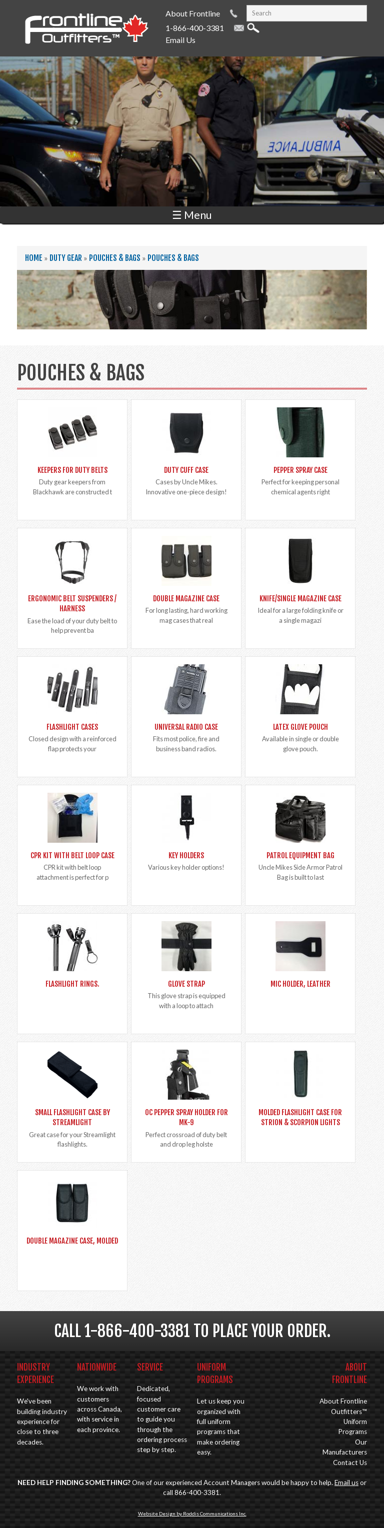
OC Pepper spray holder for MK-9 (186, 1117)
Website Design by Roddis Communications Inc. (192, 1514)
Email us (346, 1483)
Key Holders (186, 855)
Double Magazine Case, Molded (72, 1241)
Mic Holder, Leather (300, 984)
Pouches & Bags (114, 258)
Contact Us (350, 1463)
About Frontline (193, 13)
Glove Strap (186, 984)
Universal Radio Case (186, 727)
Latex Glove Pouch (300, 727)
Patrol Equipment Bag (300, 855)
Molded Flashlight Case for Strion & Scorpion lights (300, 1117)
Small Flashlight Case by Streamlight (72, 1117)
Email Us (181, 39)
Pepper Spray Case (301, 470)
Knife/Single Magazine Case (301, 598)
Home (33, 258)
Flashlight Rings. (72, 984)
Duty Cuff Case (186, 470)
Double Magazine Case (186, 598)
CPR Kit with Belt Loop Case (72, 855)
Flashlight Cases (72, 727)
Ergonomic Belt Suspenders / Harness (72, 603)
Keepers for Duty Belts (73, 470)
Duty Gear (66, 258)
